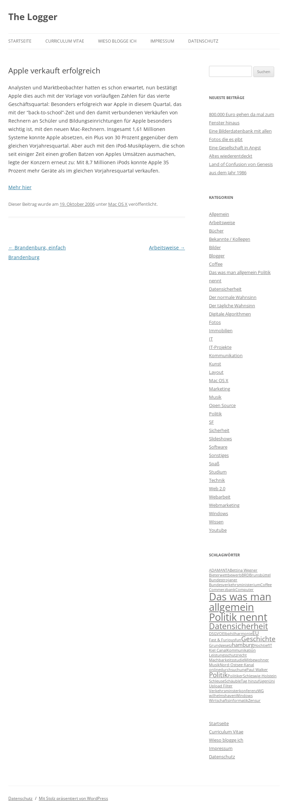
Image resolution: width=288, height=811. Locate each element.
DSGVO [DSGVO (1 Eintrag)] (215, 633)
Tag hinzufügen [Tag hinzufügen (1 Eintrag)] (255, 681)
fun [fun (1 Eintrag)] (238, 639)
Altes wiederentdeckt (230, 156)
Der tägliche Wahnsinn (232, 305)
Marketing (219, 389)
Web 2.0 (217, 488)
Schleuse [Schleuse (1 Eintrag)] (217, 681)
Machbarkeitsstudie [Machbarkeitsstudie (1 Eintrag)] (226, 660)
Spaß (214, 463)
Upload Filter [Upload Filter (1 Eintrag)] (221, 686)
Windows (218, 513)
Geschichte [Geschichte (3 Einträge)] (258, 638)
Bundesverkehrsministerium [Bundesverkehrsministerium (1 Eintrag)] (234, 584)
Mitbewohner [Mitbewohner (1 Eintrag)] (256, 660)
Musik (215, 397)
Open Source (222, 405)
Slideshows (220, 438)
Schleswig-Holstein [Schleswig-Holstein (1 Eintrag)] (260, 675)
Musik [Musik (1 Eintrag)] (214, 664)
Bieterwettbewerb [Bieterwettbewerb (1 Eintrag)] (225, 575)
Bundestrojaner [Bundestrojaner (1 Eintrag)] (223, 580)
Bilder (215, 247)
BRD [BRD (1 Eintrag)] (245, 575)
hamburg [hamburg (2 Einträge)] (243, 645)
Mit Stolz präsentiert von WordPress (73, 798)
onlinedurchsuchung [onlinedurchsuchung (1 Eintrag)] (227, 669)
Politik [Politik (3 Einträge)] (218, 674)
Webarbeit (219, 497)
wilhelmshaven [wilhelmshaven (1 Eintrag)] (222, 695)
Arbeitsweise (167, 247)
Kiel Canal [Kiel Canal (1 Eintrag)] (218, 650)
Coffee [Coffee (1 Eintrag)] (266, 584)
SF (211, 422)
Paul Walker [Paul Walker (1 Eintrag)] (257, 669)
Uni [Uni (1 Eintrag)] (272, 681)
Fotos (215, 322)
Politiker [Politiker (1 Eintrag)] (235, 675)
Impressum (162, 41)
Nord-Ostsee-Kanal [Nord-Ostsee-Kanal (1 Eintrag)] (237, 664)
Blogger (217, 256)
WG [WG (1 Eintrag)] (261, 690)
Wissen (216, 522)
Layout (216, 372)
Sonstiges (219, 455)
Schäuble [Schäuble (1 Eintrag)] (233, 681)
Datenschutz (203, 41)
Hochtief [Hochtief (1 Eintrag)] (261, 645)
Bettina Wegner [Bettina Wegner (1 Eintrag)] (244, 570)
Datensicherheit (225, 289)
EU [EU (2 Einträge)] (255, 633)
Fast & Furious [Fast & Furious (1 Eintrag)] (222, 639)
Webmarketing (224, 505)
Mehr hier (20, 187)
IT (211, 339)
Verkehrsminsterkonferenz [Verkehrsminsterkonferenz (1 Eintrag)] (233, 690)
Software (218, 447)
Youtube (218, 530)
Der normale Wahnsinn (232, 297)
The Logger (33, 16)
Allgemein (219, 214)
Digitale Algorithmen (230, 314)
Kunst (215, 364)
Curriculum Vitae (64, 41)
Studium (218, 472)
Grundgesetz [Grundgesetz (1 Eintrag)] (220, 645)
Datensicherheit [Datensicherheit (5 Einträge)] (238, 626)
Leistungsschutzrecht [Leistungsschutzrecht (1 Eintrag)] (228, 655)
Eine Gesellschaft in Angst (235, 147)
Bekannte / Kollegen (229, 239)
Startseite (20, 41)
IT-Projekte (220, 347)
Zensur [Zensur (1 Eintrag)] (254, 700)
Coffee (215, 264)
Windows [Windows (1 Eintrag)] (244, 695)
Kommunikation (226, 355)
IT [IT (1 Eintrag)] (270, 645)
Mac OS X (118, 204)
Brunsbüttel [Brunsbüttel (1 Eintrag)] (260, 575)
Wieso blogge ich (117, 41)
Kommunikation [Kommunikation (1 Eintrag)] (241, 650)
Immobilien (221, 330)
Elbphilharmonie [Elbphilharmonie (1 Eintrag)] (237, 633)
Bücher (216, 231)
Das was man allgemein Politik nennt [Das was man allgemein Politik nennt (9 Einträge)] (240, 607)
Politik (215, 414)
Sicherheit (219, 430)
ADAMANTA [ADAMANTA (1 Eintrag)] (219, 570)
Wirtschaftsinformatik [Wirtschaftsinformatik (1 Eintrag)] (228, 700)
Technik (217, 480)
